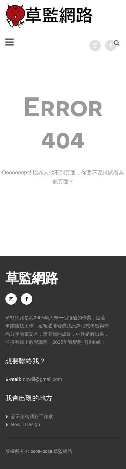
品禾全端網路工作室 (32, 416)
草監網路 (31, 277)
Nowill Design (25, 424)
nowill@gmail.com (42, 379)
